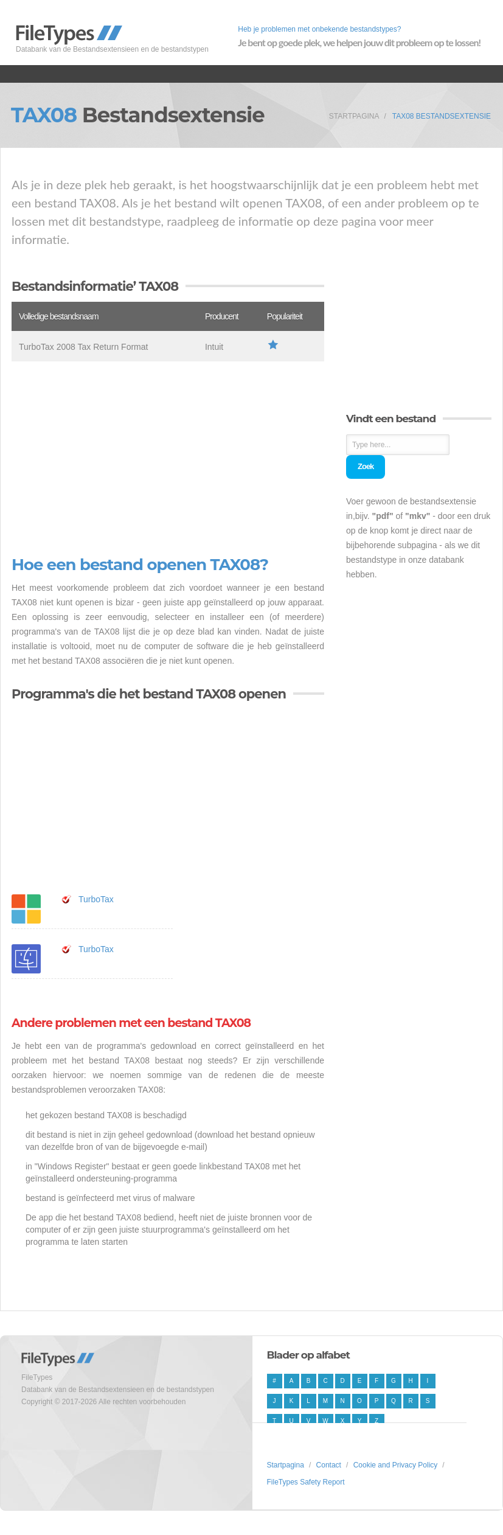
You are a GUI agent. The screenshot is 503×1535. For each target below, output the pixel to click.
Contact (328, 1465)
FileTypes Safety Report (306, 1482)
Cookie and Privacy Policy (395, 1465)
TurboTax (96, 899)
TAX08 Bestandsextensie (441, 116)
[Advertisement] (168, 459)
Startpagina (354, 116)
